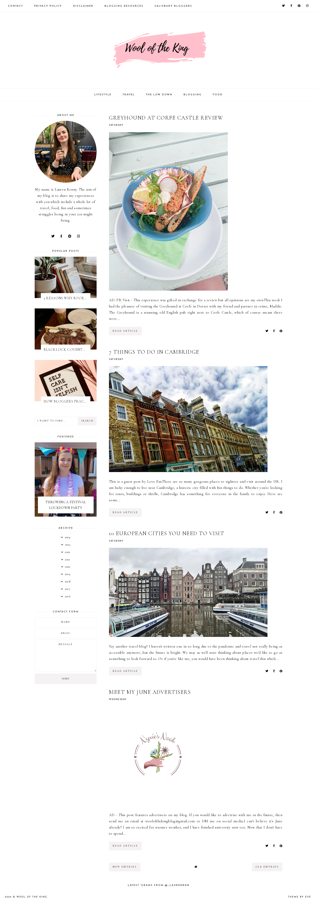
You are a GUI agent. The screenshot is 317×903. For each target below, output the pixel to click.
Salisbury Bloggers (173, 6)
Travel (129, 94)
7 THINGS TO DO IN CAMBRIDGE (154, 352)
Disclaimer (83, 6)
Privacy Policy (48, 6)
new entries (125, 866)
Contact (15, 6)
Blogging (193, 94)
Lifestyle (102, 94)
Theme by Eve (299, 897)
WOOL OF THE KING (32, 897)
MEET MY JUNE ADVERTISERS (150, 692)
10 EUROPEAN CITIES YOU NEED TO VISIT (166, 533)
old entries (267, 866)
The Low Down (159, 94)
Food (218, 94)
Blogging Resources (124, 6)
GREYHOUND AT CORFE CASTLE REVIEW (166, 118)
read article (125, 330)
